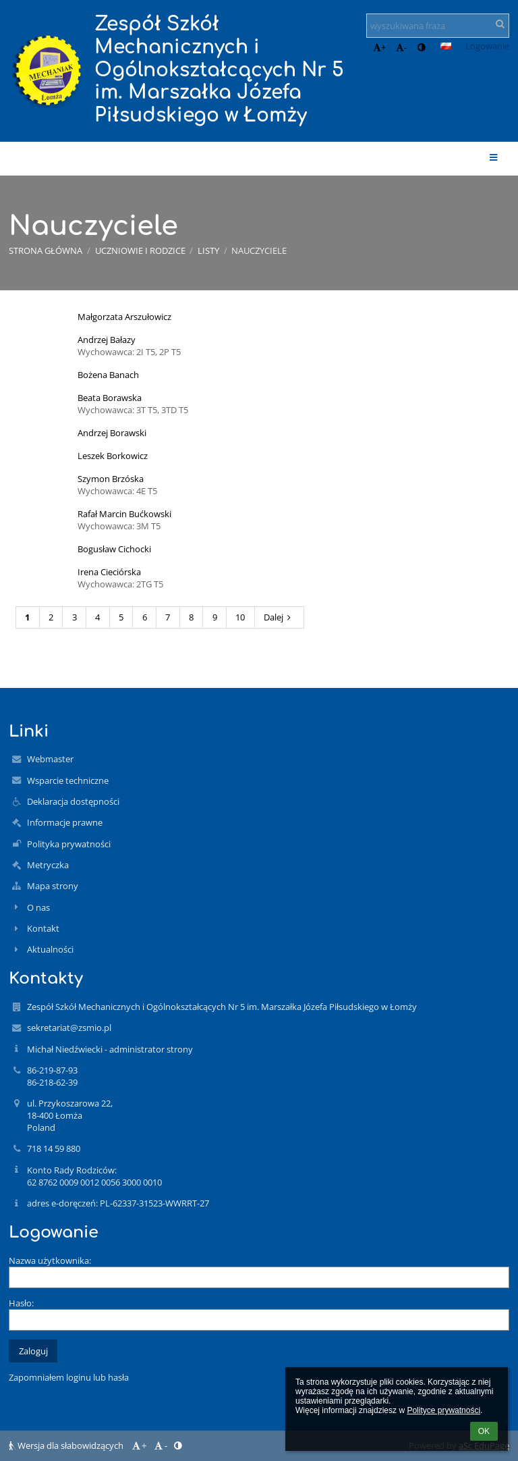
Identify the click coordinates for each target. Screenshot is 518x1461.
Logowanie (487, 46)
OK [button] (484, 1431)
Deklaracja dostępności (73, 801)
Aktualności (50, 949)
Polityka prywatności (69, 844)
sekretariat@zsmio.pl (69, 1027)
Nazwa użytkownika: (50, 1260)
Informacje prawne (65, 822)
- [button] (401, 47)
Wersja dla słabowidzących (67, 1445)
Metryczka (48, 865)
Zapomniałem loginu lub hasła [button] (69, 1377)
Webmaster (50, 759)
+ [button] (379, 47)
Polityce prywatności (443, 1410)
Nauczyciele (259, 250)
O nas (38, 907)
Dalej (279, 617)
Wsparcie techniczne (68, 780)
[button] (446, 46)
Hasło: (21, 1303)
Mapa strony (52, 886)
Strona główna (45, 250)
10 (240, 617)
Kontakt (43, 928)
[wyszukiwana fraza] (437, 26)
